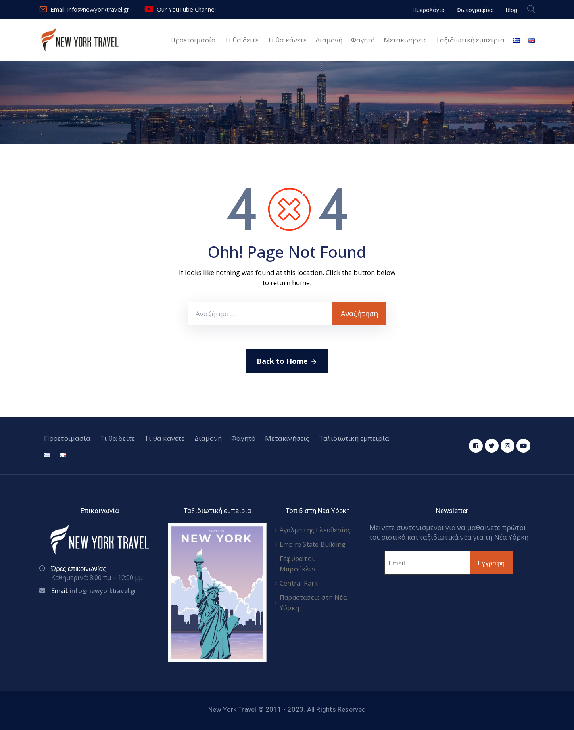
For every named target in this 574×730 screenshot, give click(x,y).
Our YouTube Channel (186, 9)
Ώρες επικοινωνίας (78, 568)
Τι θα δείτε (242, 39)
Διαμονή (328, 39)
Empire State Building (313, 544)
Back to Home (287, 361)
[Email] (427, 563)
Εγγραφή (491, 563)
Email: (93, 591)
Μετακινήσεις (405, 39)
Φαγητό (363, 39)
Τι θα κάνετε (287, 39)
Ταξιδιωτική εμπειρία (470, 39)
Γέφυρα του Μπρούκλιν (298, 563)
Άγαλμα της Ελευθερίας (315, 530)
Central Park (299, 583)
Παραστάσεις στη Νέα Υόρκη (313, 602)
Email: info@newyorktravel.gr (89, 9)
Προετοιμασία (193, 39)
